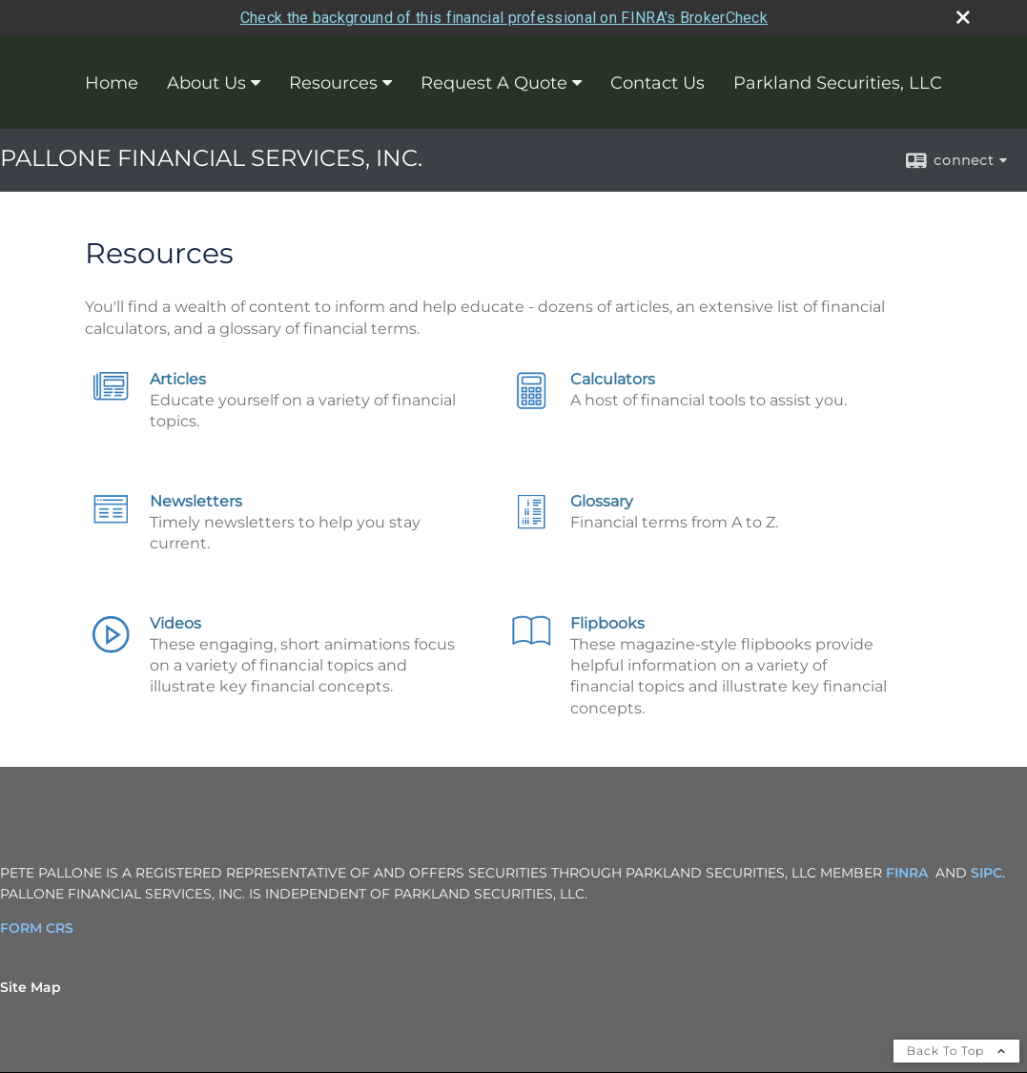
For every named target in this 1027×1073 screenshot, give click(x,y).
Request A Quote (494, 81)
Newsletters (196, 499)
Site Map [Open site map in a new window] (30, 985)
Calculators (612, 377)
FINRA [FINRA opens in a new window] (907, 870)
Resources (333, 81)
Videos (175, 621)
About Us (206, 81)
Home (111, 81)
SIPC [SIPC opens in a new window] (986, 870)
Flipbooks (607, 621)
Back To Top (956, 1049)
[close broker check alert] (963, 15)
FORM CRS (36, 926)
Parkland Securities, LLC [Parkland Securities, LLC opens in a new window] (837, 81)
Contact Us (657, 81)
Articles (178, 377)
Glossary (601, 499)
